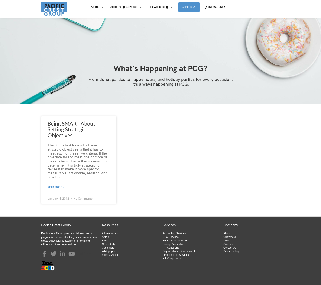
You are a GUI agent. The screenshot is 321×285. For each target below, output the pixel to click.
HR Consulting (161, 7)
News (226, 240)
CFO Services (171, 236)
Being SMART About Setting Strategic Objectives (71, 129)
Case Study (108, 244)
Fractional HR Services (176, 254)
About (97, 7)
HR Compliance (172, 258)
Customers (108, 247)
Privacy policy (231, 251)
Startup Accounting (173, 244)
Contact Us (189, 7)
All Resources (110, 233)
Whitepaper (108, 251)
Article (105, 236)
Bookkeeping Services (175, 240)
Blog (104, 240)
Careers (228, 244)
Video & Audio (110, 254)
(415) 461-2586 (215, 7)
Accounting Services (126, 7)
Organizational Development (179, 251)
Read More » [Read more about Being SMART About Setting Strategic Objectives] (56, 187)
